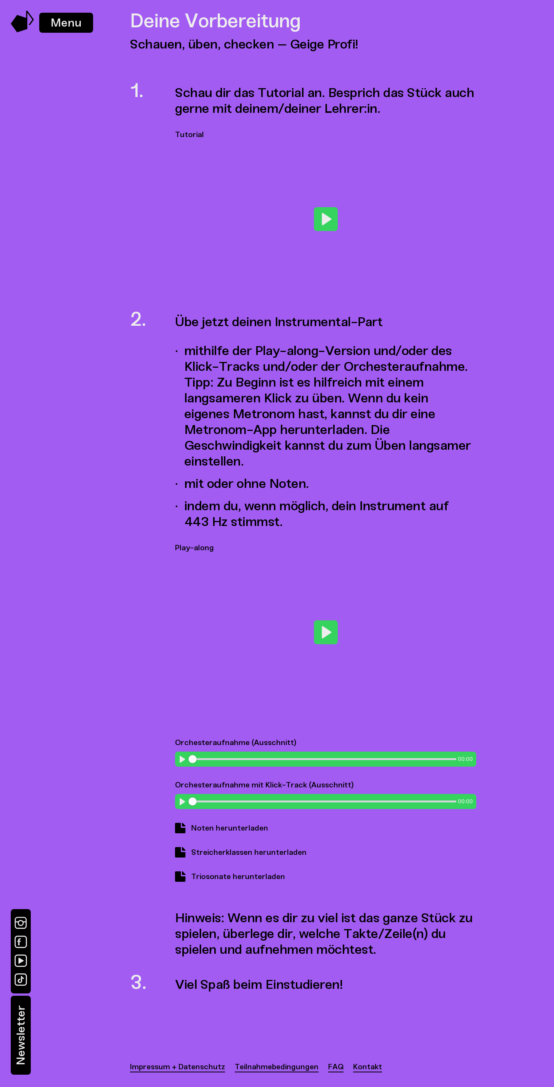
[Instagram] (21, 923)
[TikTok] (21, 979)
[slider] (322, 759)
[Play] (326, 219)
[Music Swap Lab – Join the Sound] (22, 30)
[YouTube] (21, 961)
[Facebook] (21, 942)
